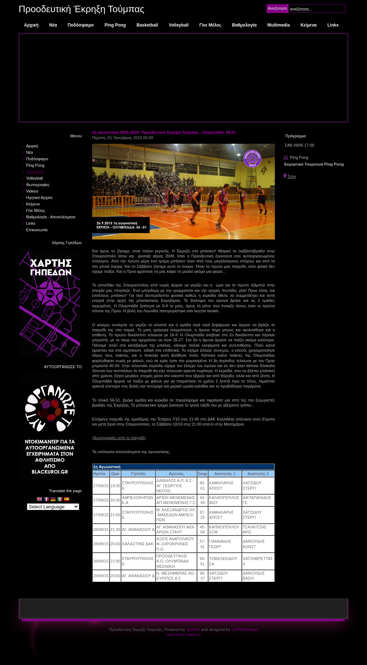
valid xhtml (175, 634)
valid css (193, 634)
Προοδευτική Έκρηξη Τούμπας (81, 9)
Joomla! (193, 629)
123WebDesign (244, 629)
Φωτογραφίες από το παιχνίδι (118, 438)
